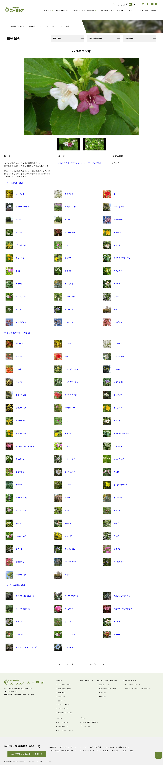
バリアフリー (63, 708)
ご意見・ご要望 (127, 750)
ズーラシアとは (64, 684)
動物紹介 (102, 692)
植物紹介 (102, 697)
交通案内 (61, 692)
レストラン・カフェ (132, 684)
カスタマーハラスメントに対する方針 (93, 750)
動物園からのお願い (65, 712)
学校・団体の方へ (62, 10)
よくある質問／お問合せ (147, 10)
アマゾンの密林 (94, 163)
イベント (120, 10)
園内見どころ (104, 684)
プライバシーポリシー (67, 747)
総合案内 (47, 10)
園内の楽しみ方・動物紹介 (84, 10)
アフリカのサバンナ (78, 163)
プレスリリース (86, 726)
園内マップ (62, 697)
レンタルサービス (65, 705)
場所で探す (57, 38)
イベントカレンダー (65, 730)
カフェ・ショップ (105, 10)
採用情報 (52, 747)
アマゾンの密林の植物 (14, 585)
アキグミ (93, 664)
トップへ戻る (158, 755)
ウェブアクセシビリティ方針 (90, 747)
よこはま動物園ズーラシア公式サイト (14, 9)
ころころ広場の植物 (13, 183)
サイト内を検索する (114, 4)
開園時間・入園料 (65, 688)
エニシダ (70, 664)
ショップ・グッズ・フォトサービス (138, 688)
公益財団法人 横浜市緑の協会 (19, 746)
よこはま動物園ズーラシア (14, 682)
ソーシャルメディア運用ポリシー (116, 747)
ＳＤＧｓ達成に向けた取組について (62, 750)
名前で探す (129, 38)
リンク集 (114, 750)
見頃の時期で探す (96, 38)
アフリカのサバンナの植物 (17, 333)
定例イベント (63, 726)
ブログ (130, 10)
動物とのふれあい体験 (107, 688)
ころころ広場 (63, 163)
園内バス (61, 701)
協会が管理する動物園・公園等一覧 (27, 754)
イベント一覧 (63, 722)
